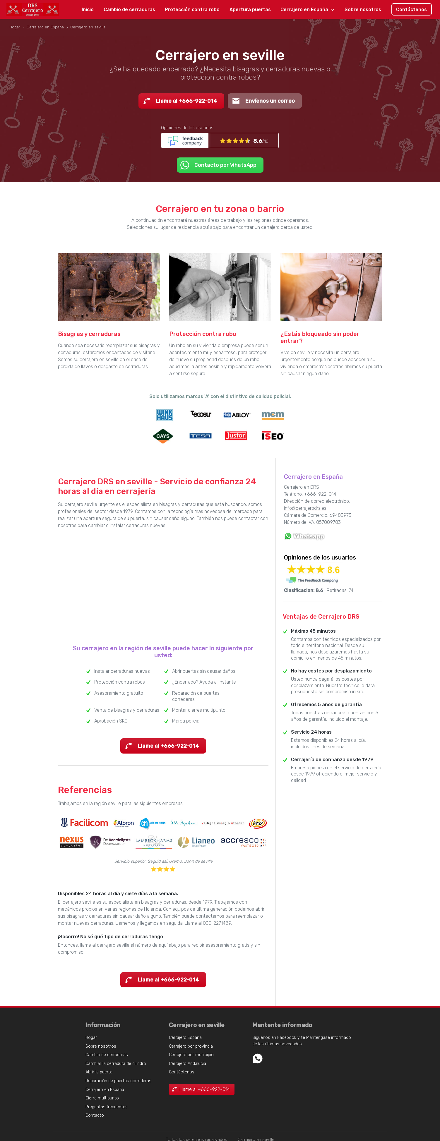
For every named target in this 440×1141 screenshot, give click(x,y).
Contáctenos (411, 9)
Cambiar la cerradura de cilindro (115, 1063)
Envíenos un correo (270, 101)
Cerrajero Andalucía (187, 1063)
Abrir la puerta (98, 1072)
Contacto (94, 1115)
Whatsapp (257, 1058)
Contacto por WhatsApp (225, 165)
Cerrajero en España (304, 9)
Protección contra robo (192, 9)
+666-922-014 (320, 494)
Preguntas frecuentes (106, 1106)
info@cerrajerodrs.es (305, 508)
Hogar (91, 1037)
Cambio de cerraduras (129, 9)
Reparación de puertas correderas (118, 1080)
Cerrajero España (185, 1037)
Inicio (88, 9)
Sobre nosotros (363, 9)
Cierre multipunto (102, 1098)
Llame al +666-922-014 (186, 101)
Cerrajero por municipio (191, 1054)
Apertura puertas (250, 9)
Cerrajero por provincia (191, 1046)
